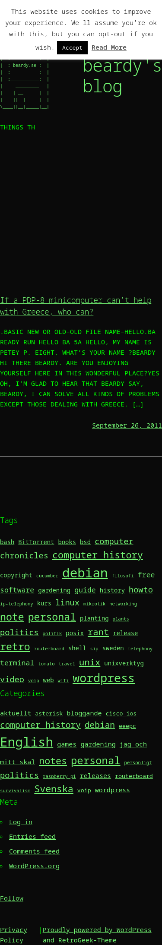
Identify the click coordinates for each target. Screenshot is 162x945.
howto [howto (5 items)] (141, 589)
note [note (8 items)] (12, 617)
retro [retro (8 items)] (15, 646)
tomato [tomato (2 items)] (46, 664)
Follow (11, 898)
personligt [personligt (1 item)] (138, 762)
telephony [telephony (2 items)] (140, 649)
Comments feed (34, 851)
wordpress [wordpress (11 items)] (104, 678)
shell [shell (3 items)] (77, 648)
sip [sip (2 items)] (94, 649)
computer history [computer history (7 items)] (97, 554)
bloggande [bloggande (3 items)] (84, 713)
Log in (20, 821)
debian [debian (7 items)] (100, 725)
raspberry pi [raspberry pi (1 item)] (59, 776)
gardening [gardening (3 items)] (54, 590)
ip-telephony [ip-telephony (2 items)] (16, 604)
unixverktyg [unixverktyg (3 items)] (123, 663)
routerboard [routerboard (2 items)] (49, 649)
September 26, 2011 (127, 425)
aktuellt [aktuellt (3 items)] (15, 713)
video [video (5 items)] (12, 679)
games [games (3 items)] (66, 744)
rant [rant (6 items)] (98, 632)
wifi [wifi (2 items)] (63, 680)
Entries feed (32, 836)
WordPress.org (34, 865)
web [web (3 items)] (48, 680)
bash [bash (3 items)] (7, 542)
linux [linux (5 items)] (67, 602)
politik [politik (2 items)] (52, 633)
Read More (109, 47)
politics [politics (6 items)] (19, 774)
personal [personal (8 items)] (52, 617)
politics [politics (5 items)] (19, 632)
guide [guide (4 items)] (85, 590)
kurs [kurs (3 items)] (44, 603)
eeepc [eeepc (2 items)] (127, 726)
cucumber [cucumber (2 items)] (47, 576)
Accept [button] (72, 47)
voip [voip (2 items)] (33, 680)
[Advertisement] (81, 212)
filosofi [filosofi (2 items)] (123, 576)
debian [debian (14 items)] (85, 572)
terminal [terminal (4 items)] (17, 663)
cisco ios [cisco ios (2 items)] (121, 713)
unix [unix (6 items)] (89, 662)
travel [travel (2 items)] (67, 664)
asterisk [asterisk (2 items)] (49, 713)
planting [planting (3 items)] (94, 618)
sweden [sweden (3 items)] (113, 648)
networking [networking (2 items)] (123, 604)
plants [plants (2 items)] (121, 619)
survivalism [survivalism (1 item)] (15, 791)
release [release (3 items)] (125, 633)
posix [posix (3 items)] (75, 633)
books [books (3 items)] (67, 542)
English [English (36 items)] (26, 741)
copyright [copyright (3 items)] (16, 575)
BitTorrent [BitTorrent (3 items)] (36, 542)
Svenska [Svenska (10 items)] (53, 788)
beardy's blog (122, 75)
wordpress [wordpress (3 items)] (112, 789)
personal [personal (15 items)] (96, 760)
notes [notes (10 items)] (53, 760)
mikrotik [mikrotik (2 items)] (94, 604)
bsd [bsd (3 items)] (85, 542)
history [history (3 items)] (112, 590)
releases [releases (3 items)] (95, 775)
